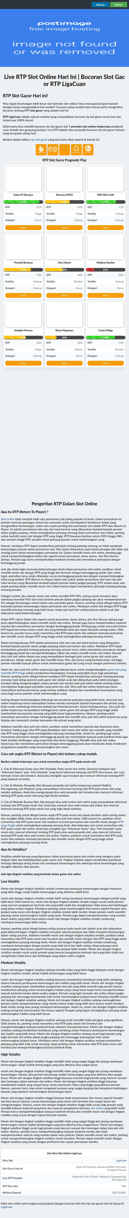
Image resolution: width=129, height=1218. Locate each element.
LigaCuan (121, 1160)
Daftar (119, 4)
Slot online (7, 519)
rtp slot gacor (39, 139)
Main (23, 227)
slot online (97, 1108)
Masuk (100, 4)
